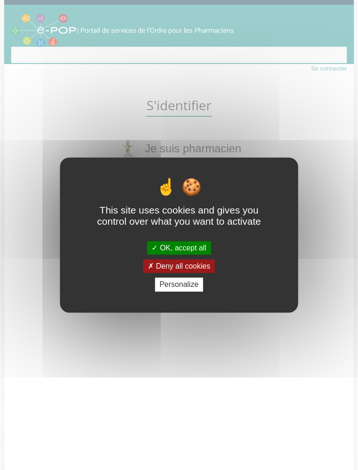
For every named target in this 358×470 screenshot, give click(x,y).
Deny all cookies (179, 266)
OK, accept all (178, 248)
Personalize (179, 285)
